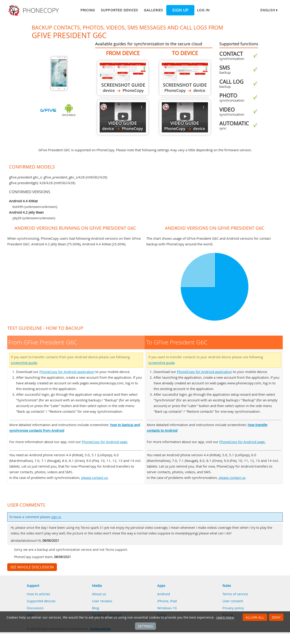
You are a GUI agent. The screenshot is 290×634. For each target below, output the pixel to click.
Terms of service (235, 594)
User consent (232, 601)
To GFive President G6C (185, 78)
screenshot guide (24, 363)
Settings (145, 626)
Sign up (180, 10)
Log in (203, 10)
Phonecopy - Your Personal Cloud (34, 10)
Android (163, 594)
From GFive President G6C (122, 78)
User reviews (102, 601)
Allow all (255, 617)
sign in (56, 517)
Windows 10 (167, 608)
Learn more (225, 617)
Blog (95, 608)
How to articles (38, 594)
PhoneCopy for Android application (66, 371)
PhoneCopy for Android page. (105, 441)
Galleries (153, 10)
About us (99, 594)
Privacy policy (233, 608)
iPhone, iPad (167, 601)
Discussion (35, 608)
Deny (276, 617)
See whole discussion (32, 567)
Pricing (87, 10)
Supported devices (119, 10)
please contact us (94, 477)
